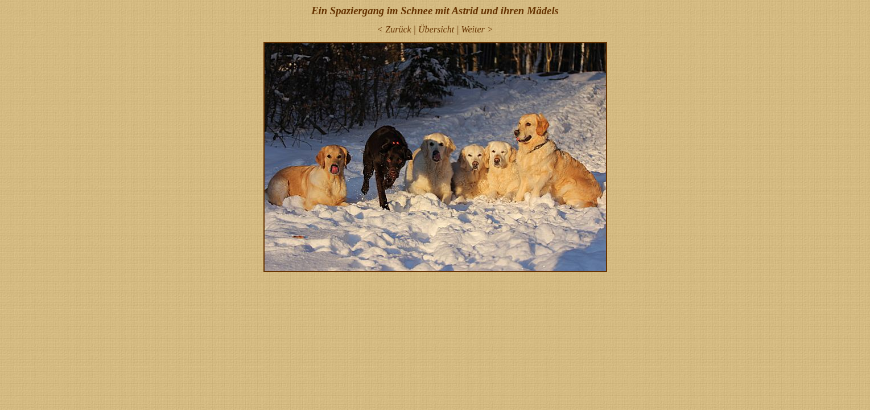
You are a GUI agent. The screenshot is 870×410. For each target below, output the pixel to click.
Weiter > (477, 29)
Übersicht (436, 29)
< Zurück (394, 29)
